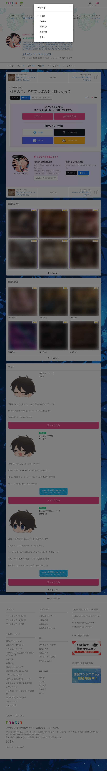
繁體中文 (43, 32)
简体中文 (43, 27)
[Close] (70, 7)
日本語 (42, 16)
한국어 (42, 37)
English (43, 21)
